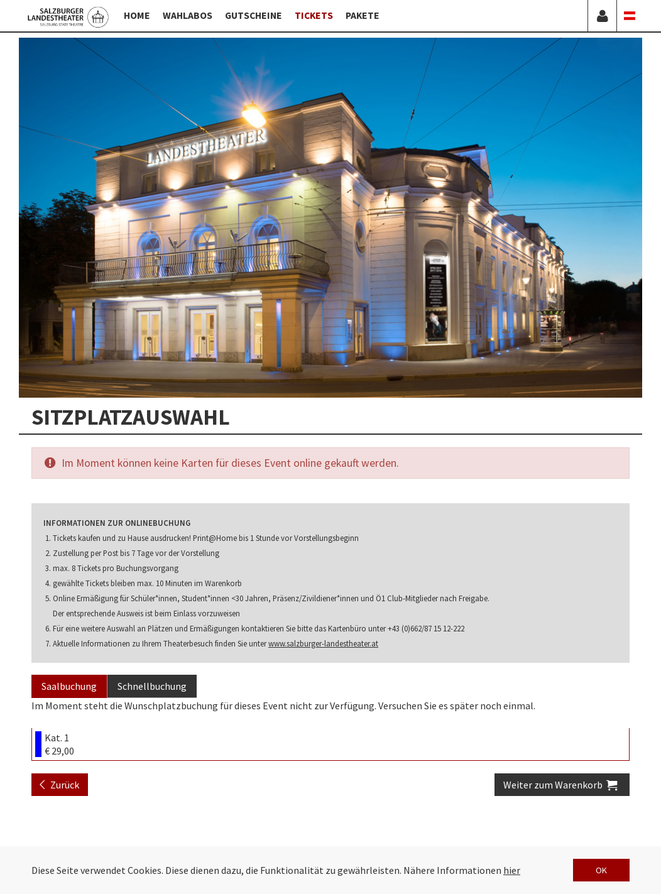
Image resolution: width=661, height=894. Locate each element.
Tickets (314, 15)
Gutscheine (253, 15)
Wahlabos (187, 15)
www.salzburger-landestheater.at (323, 643)
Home (137, 15)
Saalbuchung (69, 686)
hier (511, 870)
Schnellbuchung (152, 686)
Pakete (363, 15)
